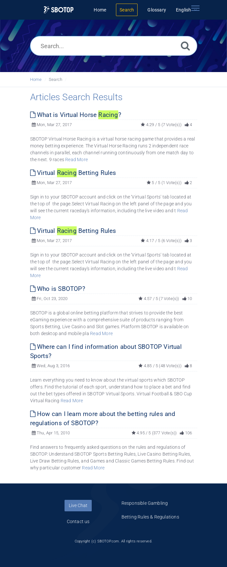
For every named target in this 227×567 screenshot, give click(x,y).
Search (55, 79)
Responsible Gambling (145, 503)
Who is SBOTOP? (57, 289)
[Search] (185, 45)
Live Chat (78, 505)
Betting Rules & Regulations (150, 517)
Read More (76, 159)
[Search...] (113, 46)
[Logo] (58, 10)
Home (36, 79)
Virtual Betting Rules (73, 173)
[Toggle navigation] (195, 8)
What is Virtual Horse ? (75, 115)
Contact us (78, 521)
